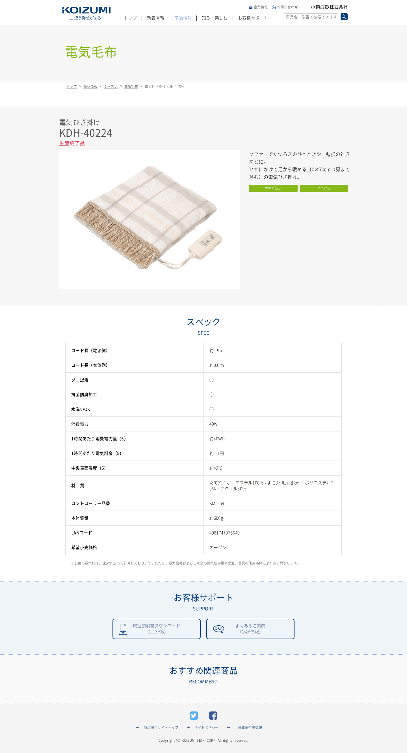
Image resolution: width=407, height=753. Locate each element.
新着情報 (155, 18)
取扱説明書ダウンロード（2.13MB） (156, 629)
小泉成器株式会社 (329, 7)
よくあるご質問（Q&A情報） (250, 629)
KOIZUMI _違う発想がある (86, 13)
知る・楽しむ (215, 18)
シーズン (111, 86)
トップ (130, 18)
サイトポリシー (206, 728)
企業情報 (261, 7)
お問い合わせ (287, 7)
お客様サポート (253, 18)
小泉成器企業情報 (248, 728)
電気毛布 (131, 86)
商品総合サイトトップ (161, 728)
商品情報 (183, 18)
